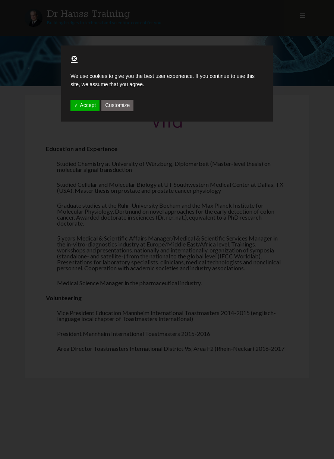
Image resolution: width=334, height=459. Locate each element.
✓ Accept (85, 105)
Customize (117, 105)
